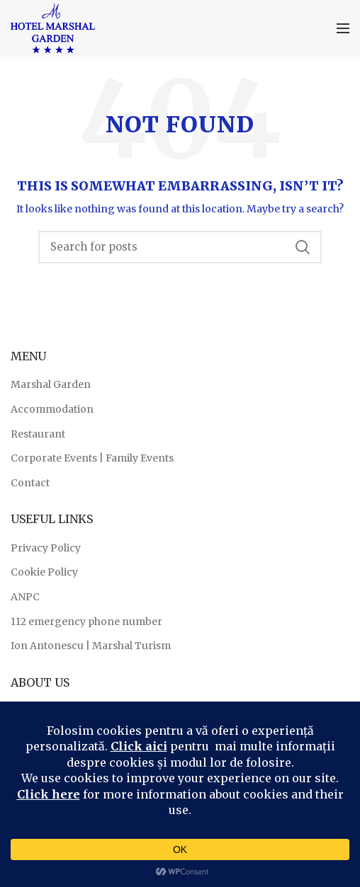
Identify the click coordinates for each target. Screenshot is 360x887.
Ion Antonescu (47, 645)
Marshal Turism (131, 645)
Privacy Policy (46, 548)
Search (302, 247)
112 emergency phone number (86, 621)
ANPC (25, 596)
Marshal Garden (51, 384)
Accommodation (52, 409)
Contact (30, 482)
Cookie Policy (44, 572)
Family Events (140, 458)
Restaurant (38, 434)
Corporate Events (54, 458)
